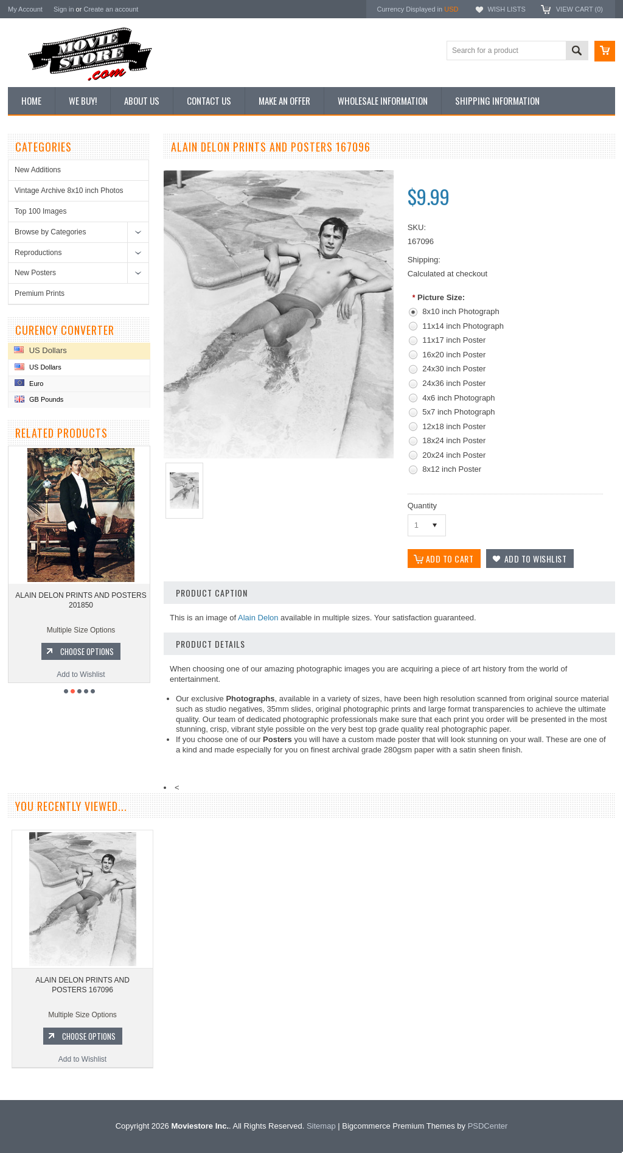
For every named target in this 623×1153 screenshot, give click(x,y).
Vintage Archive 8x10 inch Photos (69, 190)
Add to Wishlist (81, 674)
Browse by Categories (50, 232)
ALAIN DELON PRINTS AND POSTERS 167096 (82, 985)
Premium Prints (39, 293)
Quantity (422, 505)
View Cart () (579, 9)
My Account (25, 9)
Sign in (64, 9)
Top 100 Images (40, 211)
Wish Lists (506, 9)
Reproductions (38, 252)
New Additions (38, 170)
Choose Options (87, 651)
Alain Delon (258, 617)
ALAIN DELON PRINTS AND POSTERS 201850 (80, 600)
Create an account (110, 9)
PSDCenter (488, 1125)
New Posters (35, 272)
